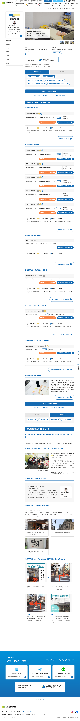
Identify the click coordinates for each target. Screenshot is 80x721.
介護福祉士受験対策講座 (44, 4)
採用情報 (10, 714)
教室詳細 (62, 71)
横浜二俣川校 (37, 95)
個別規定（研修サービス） (38, 714)
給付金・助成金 (74, 4)
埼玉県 (7, 51)
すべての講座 (54, 4)
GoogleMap (31, 54)
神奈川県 (61, 8)
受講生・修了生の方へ (25, 1)
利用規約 (28, 714)
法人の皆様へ (39, 1)
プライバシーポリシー (19, 714)
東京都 (7, 48)
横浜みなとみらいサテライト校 (57, 95)
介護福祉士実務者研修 (32, 4)
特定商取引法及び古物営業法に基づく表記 (11, 717)
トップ (47, 8)
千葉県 (7, 55)
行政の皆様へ (33, 1)
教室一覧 (60, 4)
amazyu (25, 717)
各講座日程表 (37, 414)
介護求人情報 (66, 4)
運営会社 (4, 714)
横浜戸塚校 (45, 95)
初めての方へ (17, 1)
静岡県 (7, 63)
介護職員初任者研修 (20, 4)
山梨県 (7, 59)
